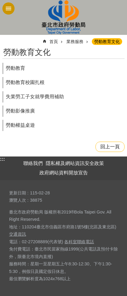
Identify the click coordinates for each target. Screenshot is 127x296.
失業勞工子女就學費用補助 (35, 96)
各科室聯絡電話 (79, 241)
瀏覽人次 (17, 200)
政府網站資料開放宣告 (63, 172)
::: (2, 159)
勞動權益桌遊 (20, 125)
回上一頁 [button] (110, 146)
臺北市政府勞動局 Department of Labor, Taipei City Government (63, 17)
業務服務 (74, 41)
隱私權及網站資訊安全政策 (75, 163)
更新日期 (17, 192)
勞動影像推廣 (20, 110)
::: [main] (6, 39)
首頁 (53, 41)
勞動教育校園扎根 (25, 82)
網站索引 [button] (8, 8)
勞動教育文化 (107, 41)
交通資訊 (17, 234)
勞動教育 (15, 68)
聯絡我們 (33, 163)
